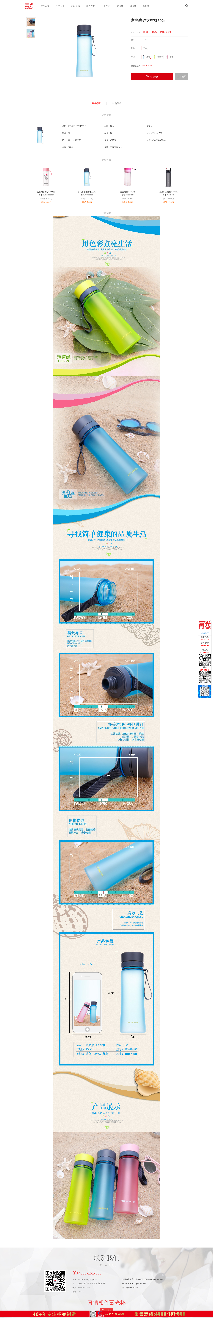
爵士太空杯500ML (127, 192)
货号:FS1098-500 (87, 195)
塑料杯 (146, 6)
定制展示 (75, 6)
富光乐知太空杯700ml (168, 192)
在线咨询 (204, 633)
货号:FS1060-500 (128, 195)
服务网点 (105, 6)
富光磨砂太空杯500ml (87, 192)
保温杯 (133, 6)
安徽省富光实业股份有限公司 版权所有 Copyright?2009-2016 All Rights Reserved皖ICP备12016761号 (142, 1283)
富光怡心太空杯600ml (46, 192)
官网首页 (45, 6)
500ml (144, 48)
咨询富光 (154, 76)
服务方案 (90, 6)
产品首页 (60, 6)
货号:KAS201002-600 (46, 195)
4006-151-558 (87, 1272)
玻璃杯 (120, 6)
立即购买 (181, 76)
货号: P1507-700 (168, 195)
